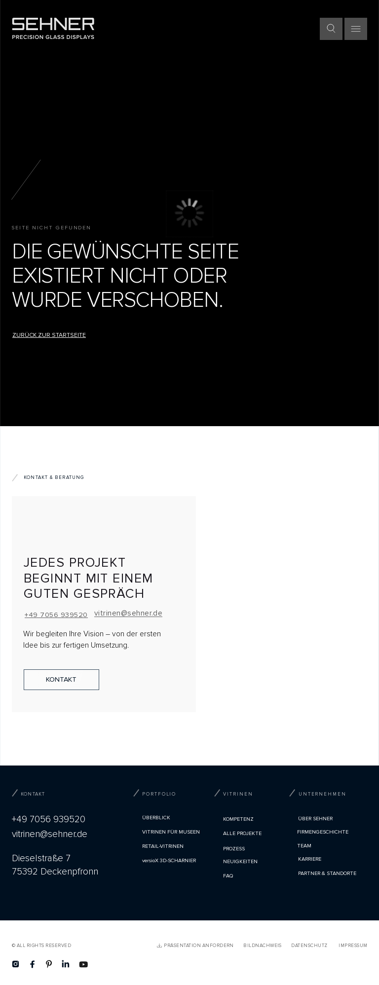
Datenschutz (309, 946)
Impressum (353, 946)
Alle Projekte (242, 833)
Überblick (156, 817)
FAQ (228, 876)
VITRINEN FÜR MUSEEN (171, 832)
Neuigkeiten (240, 861)
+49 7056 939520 (56, 615)
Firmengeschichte (322, 832)
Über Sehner (315, 818)
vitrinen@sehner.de (128, 613)
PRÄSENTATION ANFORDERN (199, 946)
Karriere (309, 859)
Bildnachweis (262, 946)
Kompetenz (238, 819)
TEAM (304, 845)
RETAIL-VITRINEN (163, 846)
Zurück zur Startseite (49, 335)
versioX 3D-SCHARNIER (169, 860)
